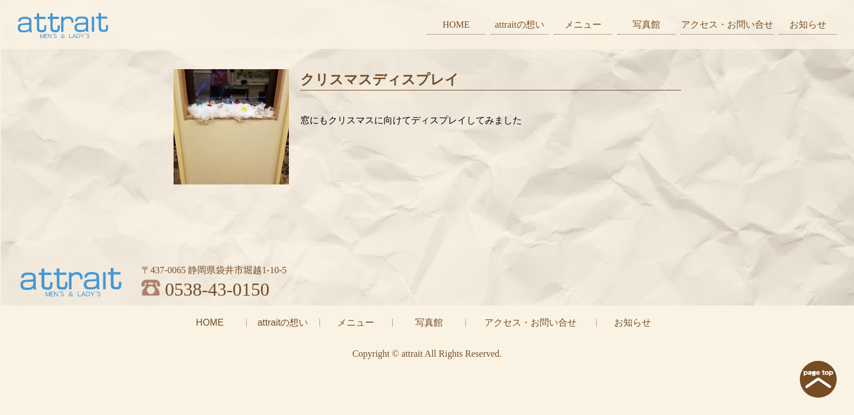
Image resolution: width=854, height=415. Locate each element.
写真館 (646, 24)
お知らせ (807, 24)
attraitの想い (519, 24)
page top (818, 379)
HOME (455, 24)
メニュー (583, 24)
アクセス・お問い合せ (727, 24)
